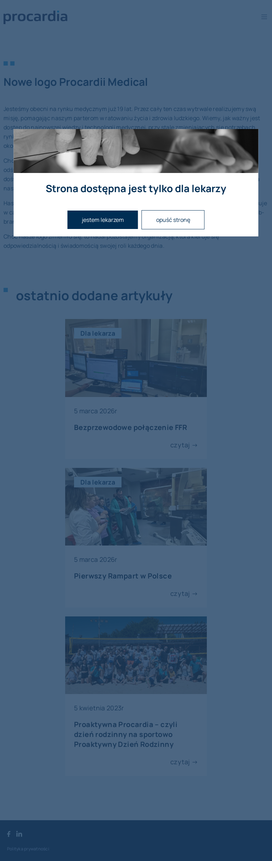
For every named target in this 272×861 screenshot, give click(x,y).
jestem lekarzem (103, 220)
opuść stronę (173, 220)
